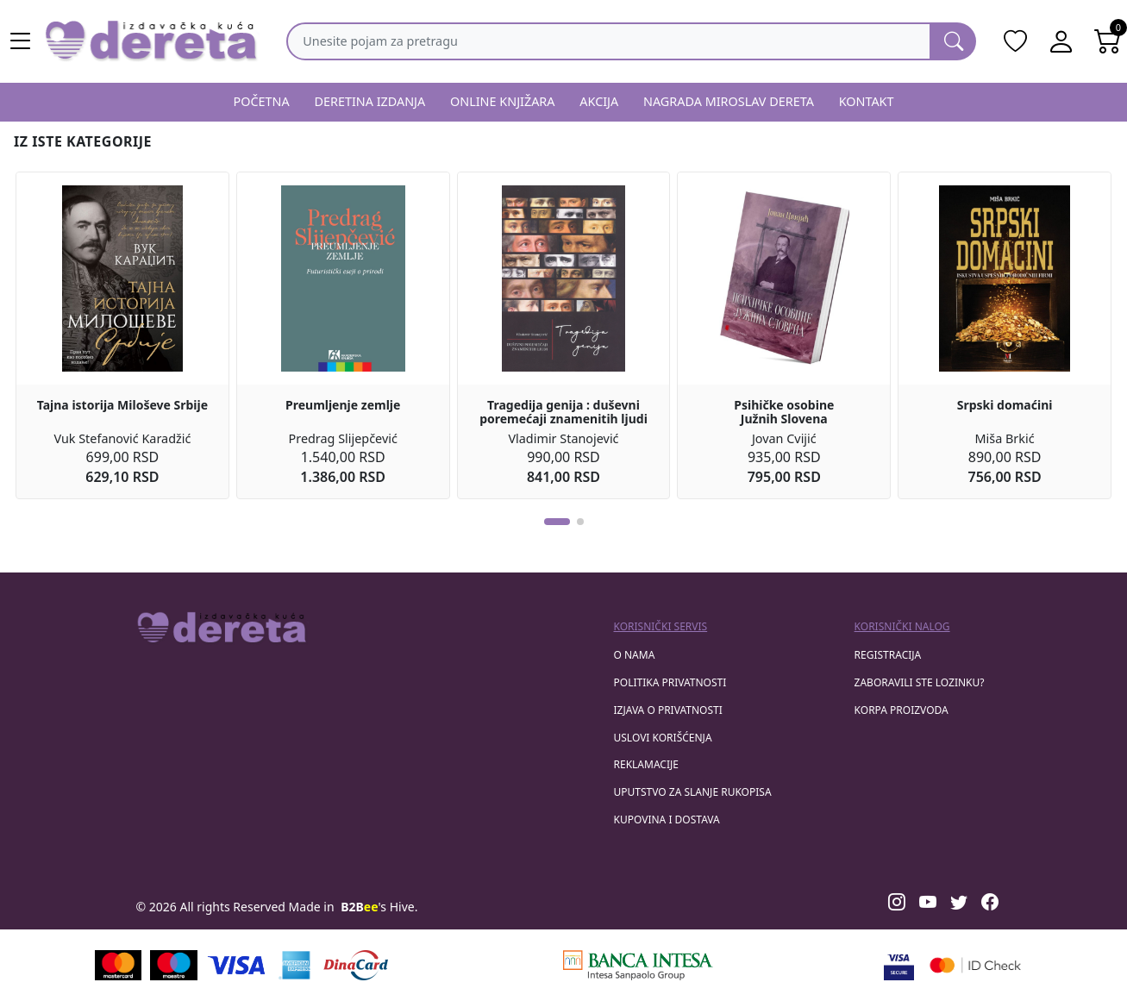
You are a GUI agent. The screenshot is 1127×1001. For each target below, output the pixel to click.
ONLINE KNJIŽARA (502, 101)
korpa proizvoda (902, 710)
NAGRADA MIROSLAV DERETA (728, 101)
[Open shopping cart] (1108, 41)
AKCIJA (598, 101)
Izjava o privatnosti (668, 710)
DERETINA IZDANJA (369, 101)
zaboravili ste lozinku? (920, 682)
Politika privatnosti (670, 682)
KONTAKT (866, 101)
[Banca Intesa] (638, 965)
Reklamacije (646, 764)
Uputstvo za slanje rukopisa (693, 792)
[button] (557, 521)
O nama (634, 655)
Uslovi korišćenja (663, 737)
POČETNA (261, 101)
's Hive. (379, 906)
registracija (888, 655)
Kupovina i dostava (667, 819)
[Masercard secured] (975, 965)
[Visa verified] (899, 965)
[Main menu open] (20, 41)
